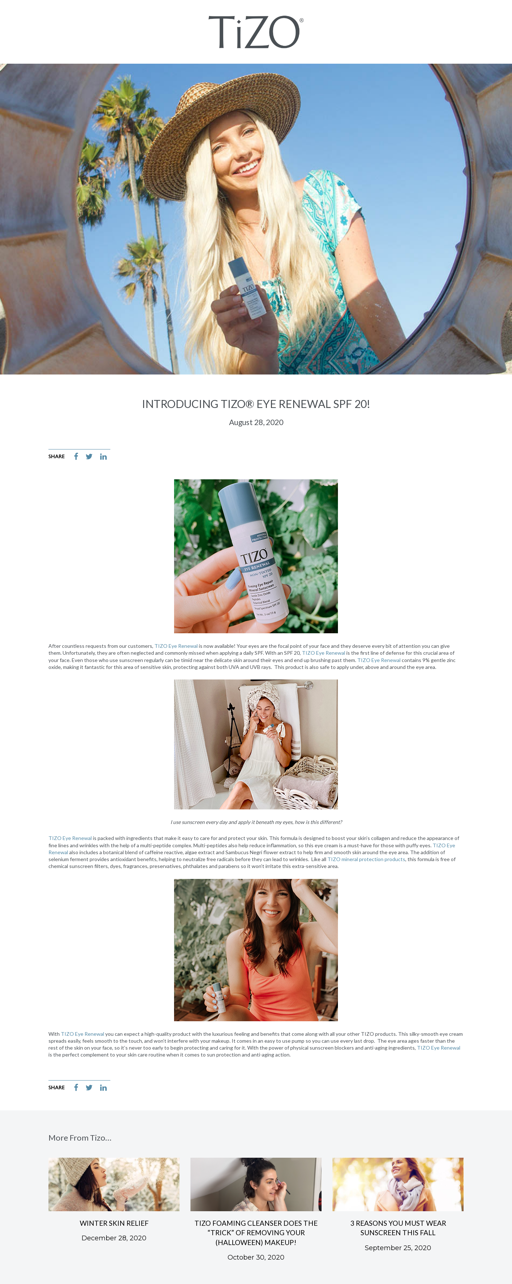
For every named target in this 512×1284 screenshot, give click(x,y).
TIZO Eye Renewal (176, 646)
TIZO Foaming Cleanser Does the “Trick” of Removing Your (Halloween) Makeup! (256, 1232)
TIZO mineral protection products (366, 859)
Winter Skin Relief (114, 1223)
